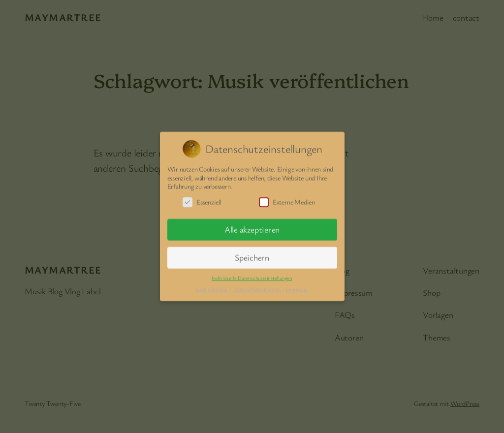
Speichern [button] (252, 255)
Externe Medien (287, 199)
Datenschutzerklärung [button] (257, 286)
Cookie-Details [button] (212, 286)
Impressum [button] (297, 286)
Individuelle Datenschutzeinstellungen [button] (252, 275)
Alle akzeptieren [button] (252, 227)
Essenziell (202, 199)
